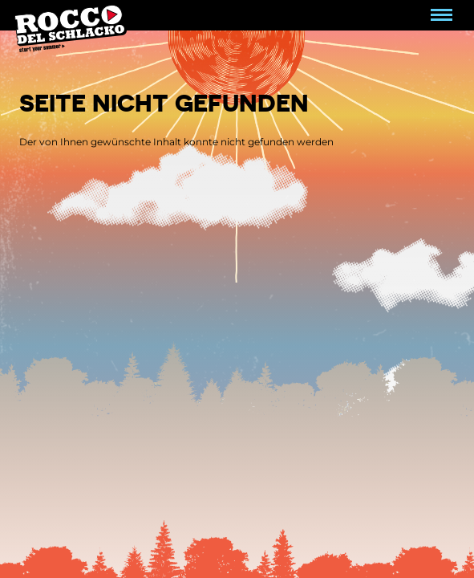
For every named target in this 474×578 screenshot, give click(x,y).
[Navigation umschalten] (441, 15)
